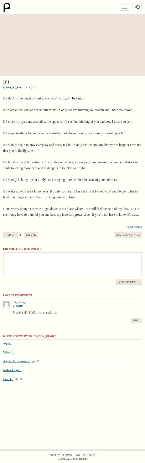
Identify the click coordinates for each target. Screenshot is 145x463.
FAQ (77, 455)
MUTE (19, 306)
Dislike (31, 234)
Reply (136, 320)
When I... (9, 352)
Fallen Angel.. (12, 370)
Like (10, 234)
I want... (8, 379)
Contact (89, 455)
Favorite (128, 235)
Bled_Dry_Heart (14, 87)
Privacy (54, 455)
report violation (134, 227)
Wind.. (7, 343)
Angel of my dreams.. (16, 361)
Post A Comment (129, 282)
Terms (67, 455)
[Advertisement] (72, 45)
